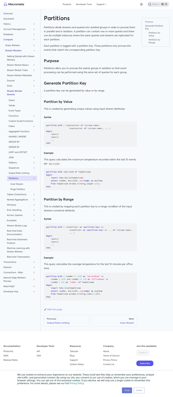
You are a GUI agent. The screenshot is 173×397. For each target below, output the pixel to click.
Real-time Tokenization (18, 256)
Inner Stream (16, 184)
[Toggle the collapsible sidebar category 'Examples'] (34, 220)
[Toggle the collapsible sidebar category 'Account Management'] (34, 29)
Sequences (14, 167)
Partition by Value (154, 34)
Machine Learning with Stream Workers (18, 250)
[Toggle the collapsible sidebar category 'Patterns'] (34, 162)
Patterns (13, 162)
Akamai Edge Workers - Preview (15, 279)
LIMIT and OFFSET (18, 152)
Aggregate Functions (19, 131)
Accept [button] (127, 390)
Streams (7, 267)
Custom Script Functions (21, 121)
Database (8, 34)
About (106, 351)
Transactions (9, 262)
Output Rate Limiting (19, 173)
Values (12, 105)
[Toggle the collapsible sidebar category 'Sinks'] (34, 85)
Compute (8, 39)
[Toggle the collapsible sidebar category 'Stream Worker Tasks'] (34, 70)
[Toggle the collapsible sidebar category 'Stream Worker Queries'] (34, 92)
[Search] (158, 4)
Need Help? (9, 286)
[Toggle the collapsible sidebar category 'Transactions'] (34, 262)
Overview (8, 13)
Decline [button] (139, 390)
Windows (11, 204)
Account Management (14, 29)
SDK (39, 355)
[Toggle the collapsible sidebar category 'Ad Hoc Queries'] (34, 215)
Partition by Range (154, 41)
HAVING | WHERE (17, 136)
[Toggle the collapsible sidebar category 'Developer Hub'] (34, 291)
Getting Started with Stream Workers (20, 58)
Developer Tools (84, 4)
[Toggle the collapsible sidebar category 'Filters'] (34, 126)
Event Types (15, 110)
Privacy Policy (110, 360)
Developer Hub (10, 291)
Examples (12, 220)
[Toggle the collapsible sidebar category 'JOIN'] (34, 157)
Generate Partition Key (154, 27)
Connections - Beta (13, 272)
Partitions (13, 178)
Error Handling (14, 210)
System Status (77, 364)
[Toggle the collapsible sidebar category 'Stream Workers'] (34, 50)
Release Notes (10, 360)
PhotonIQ (8, 351)
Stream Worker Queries (14, 93)
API (38, 351)
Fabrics (7, 24)
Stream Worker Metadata (19, 75)
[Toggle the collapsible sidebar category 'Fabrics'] (34, 24)
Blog (72, 355)
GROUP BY (14, 141)
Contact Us (108, 364)
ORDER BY (14, 147)
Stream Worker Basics (18, 65)
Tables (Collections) (16, 194)
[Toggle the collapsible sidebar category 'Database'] (34, 34)
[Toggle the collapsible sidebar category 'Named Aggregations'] (34, 199)
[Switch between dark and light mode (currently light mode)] (141, 4)
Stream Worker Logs (17, 225)
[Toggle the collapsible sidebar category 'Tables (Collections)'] (34, 194)
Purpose (149, 21)
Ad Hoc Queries (15, 215)
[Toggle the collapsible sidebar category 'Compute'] (34, 39)
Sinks (9, 85)
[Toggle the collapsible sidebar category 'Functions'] (34, 115)
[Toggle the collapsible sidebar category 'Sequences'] (34, 167)
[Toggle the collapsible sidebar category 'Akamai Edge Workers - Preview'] (34, 279)
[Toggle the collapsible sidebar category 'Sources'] (34, 80)
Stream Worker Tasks (17, 70)
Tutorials (74, 351)
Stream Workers (13, 50)
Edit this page (53, 309)
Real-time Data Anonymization (14, 232)
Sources (11, 80)
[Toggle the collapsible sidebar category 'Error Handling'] (34, 210)
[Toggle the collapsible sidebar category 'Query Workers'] (34, 45)
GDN (5, 355)
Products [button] (67, 4)
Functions (13, 115)
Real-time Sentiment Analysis (17, 241)
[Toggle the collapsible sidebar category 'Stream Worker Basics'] (34, 65)
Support (100, 4)
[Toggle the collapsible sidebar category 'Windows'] (34, 204)
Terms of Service (111, 355)
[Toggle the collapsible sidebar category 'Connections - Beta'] (34, 272)
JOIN (11, 157)
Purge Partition (17, 189)
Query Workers (12, 45)
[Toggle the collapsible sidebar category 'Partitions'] (34, 178)
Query (12, 100)
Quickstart (8, 18)
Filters (12, 126)
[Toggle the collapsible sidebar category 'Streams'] (34, 267)
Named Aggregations (17, 199)
